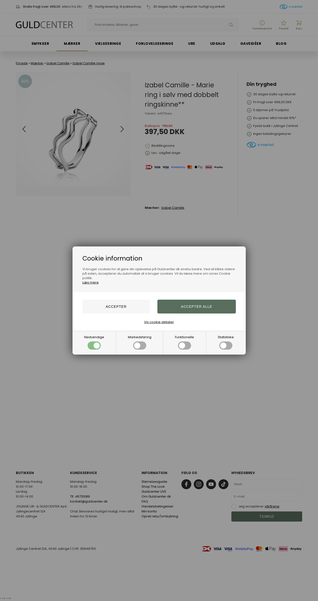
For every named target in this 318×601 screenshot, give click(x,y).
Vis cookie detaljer (159, 322)
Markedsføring (139, 342)
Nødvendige (94, 342)
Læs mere (90, 282)
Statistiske (226, 342)
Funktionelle (184, 342)
